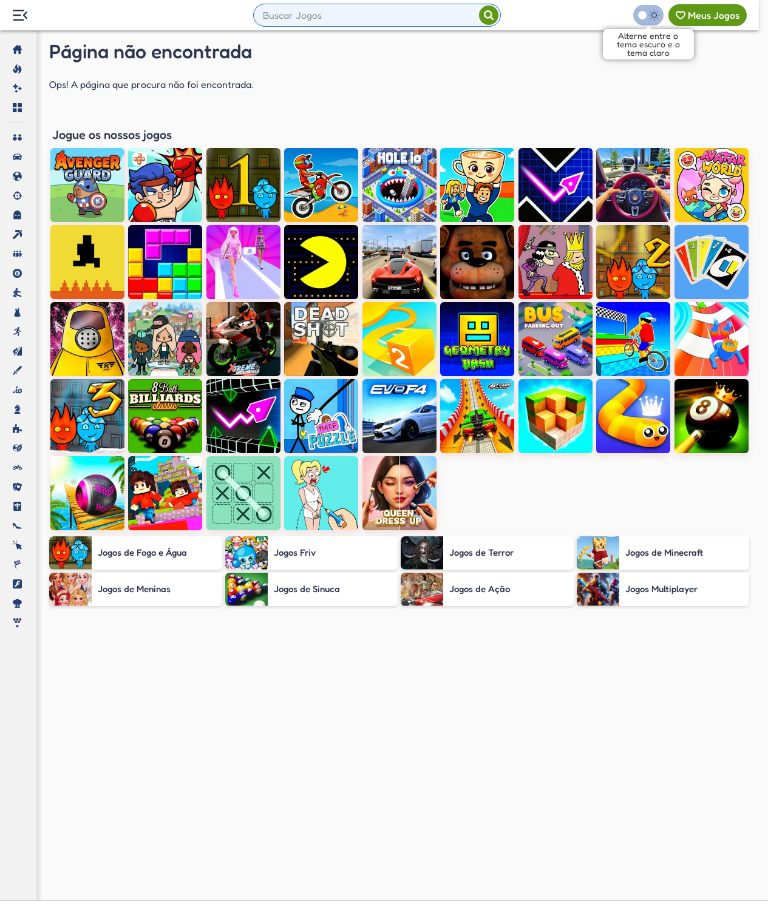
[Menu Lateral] (19, 15)
